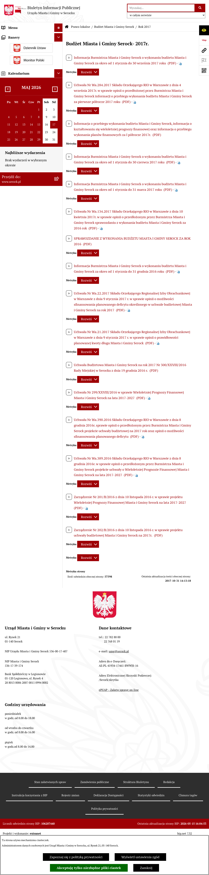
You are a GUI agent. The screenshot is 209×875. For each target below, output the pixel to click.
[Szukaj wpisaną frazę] (200, 8)
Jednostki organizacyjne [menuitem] (19, 44)
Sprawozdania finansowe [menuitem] (20, 470)
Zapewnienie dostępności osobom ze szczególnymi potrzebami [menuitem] (27, 615)
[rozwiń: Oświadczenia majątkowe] (59, 78)
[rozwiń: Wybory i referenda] (59, 530)
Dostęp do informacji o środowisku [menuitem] (27, 539)
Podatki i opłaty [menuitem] (13, 418)
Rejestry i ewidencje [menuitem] (16, 547)
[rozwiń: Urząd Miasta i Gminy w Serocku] (59, 36)
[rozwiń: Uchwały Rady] (59, 97)
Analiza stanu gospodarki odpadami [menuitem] (20, 558)
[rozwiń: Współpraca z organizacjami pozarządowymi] (59, 508)
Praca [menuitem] (6, 461)
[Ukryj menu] (58, 27)
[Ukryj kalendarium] (58, 690)
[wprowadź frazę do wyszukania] (161, 8)
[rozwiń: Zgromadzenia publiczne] (59, 604)
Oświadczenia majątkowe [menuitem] (20, 78)
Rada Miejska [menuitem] (11, 53)
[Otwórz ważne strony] (204, 60)
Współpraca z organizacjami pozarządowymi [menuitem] (22, 511)
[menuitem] (31, 97)
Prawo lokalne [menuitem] (12, 86)
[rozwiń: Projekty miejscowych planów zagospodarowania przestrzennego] (59, 487)
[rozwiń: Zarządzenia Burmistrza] (59, 108)
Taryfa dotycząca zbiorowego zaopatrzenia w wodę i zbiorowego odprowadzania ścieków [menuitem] (27, 574)
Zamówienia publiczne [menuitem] (18, 478)
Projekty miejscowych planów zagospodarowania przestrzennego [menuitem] (27, 489)
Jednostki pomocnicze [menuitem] (18, 61)
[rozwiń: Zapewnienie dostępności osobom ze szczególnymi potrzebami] (59, 612)
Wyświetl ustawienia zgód (140, 857)
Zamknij (146, 868)
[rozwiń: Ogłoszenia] (59, 426)
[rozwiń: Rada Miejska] (59, 53)
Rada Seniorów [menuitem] (13, 70)
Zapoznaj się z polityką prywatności (76, 857)
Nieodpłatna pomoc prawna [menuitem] (22, 587)
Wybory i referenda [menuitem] (16, 530)
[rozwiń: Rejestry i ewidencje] (59, 547)
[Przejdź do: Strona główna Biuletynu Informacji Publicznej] (67, 27)
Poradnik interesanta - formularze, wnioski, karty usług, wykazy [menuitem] (27, 450)
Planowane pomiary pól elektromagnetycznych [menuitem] (19, 642)
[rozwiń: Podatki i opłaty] (59, 418)
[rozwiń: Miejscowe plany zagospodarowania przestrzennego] (59, 318)
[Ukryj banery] (58, 654)
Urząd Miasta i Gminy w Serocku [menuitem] (25, 36)
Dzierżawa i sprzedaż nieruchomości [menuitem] (17, 437)
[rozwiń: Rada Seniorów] (59, 70)
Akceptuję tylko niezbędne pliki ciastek (89, 868)
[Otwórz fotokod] (204, 70)
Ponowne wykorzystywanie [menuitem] (22, 596)
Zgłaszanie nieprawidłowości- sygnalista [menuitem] (24, 628)
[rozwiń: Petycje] (59, 500)
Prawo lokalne (80, 27)
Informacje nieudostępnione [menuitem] (23, 522)
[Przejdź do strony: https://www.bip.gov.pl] (204, 40)
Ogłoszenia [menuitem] (10, 426)
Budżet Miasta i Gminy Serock (114, 27)
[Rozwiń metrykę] (88, 72)
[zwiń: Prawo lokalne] (59, 86)
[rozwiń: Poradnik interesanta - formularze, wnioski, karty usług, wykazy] (59, 448)
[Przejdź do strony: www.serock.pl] (204, 50)
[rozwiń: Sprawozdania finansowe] (59, 470)
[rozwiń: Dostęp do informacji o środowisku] (59, 539)
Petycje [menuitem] (7, 500)
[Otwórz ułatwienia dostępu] (204, 30)
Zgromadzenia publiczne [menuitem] (20, 604)
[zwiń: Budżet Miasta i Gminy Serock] (59, 129)
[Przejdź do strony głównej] (42, 10)
